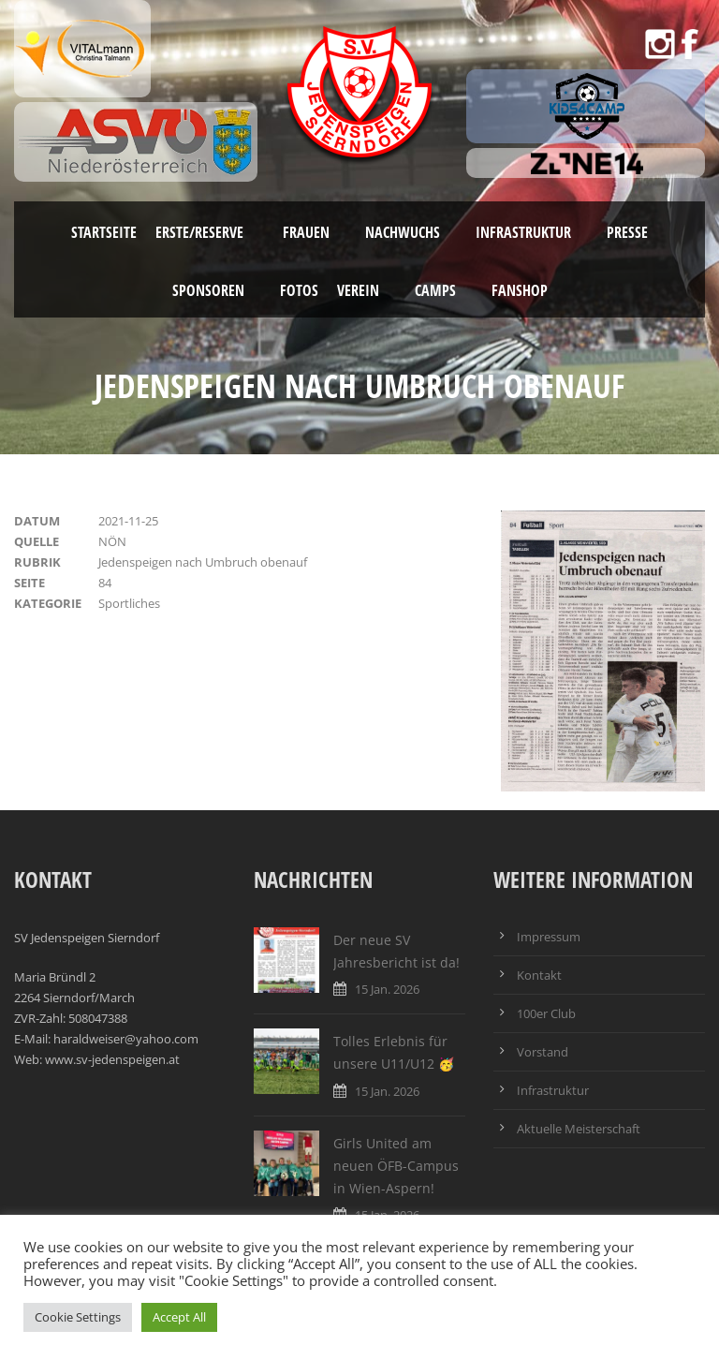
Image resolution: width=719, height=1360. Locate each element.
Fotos (299, 290)
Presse (627, 232)
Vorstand (542, 1051)
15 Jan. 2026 (387, 989)
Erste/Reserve (201, 232)
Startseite (104, 232)
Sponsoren (208, 290)
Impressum (548, 936)
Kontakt (539, 975)
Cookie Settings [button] (78, 1316)
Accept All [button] (179, 1316)
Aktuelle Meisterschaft (578, 1128)
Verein (358, 290)
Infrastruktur (523, 232)
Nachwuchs (402, 232)
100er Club (546, 1013)
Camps (435, 290)
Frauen (306, 232)
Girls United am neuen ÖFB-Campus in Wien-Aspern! (396, 1165)
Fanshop (520, 290)
